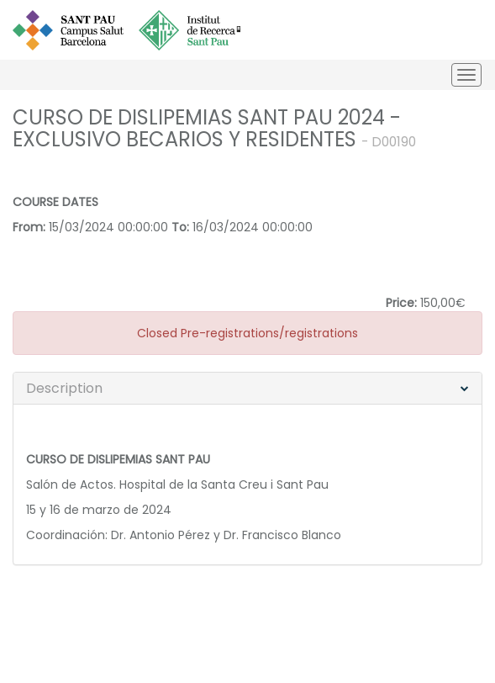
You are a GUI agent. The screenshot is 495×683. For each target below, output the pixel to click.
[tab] (247, 389)
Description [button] (64, 388)
